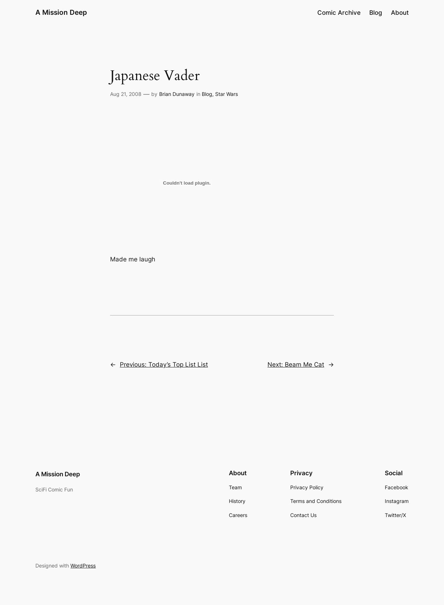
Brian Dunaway (177, 94)
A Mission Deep (61, 12)
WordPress (83, 565)
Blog (207, 94)
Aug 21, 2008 (126, 94)
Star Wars (226, 94)
